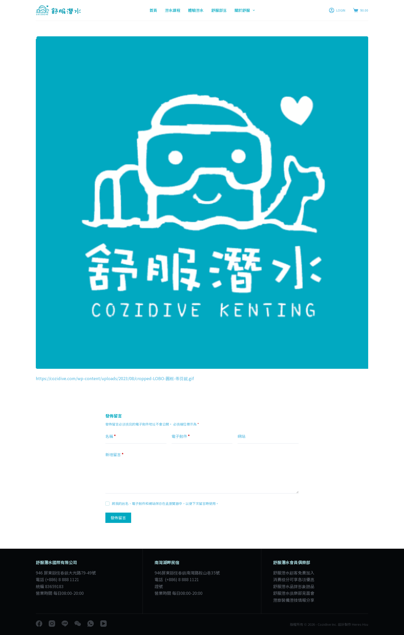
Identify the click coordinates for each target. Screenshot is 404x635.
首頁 (153, 10)
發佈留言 (118, 517)
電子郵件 (181, 436)
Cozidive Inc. (327, 624)
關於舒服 (245, 10)
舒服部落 (219, 10)
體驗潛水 (196, 10)
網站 (241, 436)
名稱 (110, 436)
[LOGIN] (337, 10)
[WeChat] (77, 623)
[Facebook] (39, 623)
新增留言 (114, 455)
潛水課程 (172, 10)
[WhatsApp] (90, 623)
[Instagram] (52, 623)
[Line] (65, 623)
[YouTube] (103, 623)
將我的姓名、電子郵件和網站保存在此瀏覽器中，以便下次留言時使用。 (165, 503)
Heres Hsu (359, 624)
